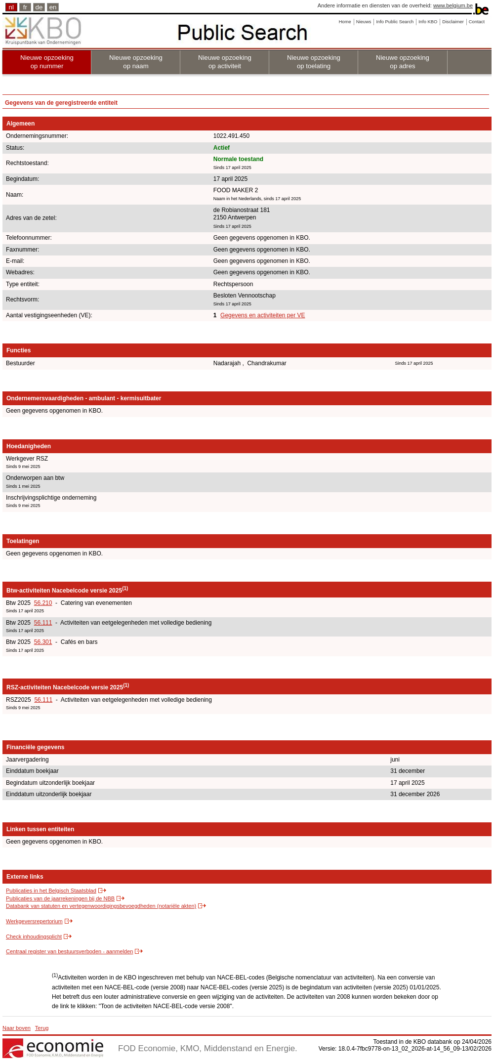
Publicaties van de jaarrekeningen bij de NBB (60, 898)
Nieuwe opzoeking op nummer (47, 62)
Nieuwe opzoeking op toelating (313, 62)
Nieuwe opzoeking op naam (136, 62)
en (53, 7)
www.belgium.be (453, 5)
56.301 (43, 641)
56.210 (43, 602)
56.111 (43, 622)
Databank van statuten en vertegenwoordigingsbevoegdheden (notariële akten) (101, 906)
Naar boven (16, 1028)
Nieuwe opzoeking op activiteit (224, 62)
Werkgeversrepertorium (34, 921)
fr (25, 7)
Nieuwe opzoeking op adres (402, 62)
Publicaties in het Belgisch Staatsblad (51, 891)
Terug (42, 1028)
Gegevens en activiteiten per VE (262, 315)
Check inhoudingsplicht (34, 936)
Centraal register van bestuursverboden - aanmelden (69, 951)
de (39, 7)
